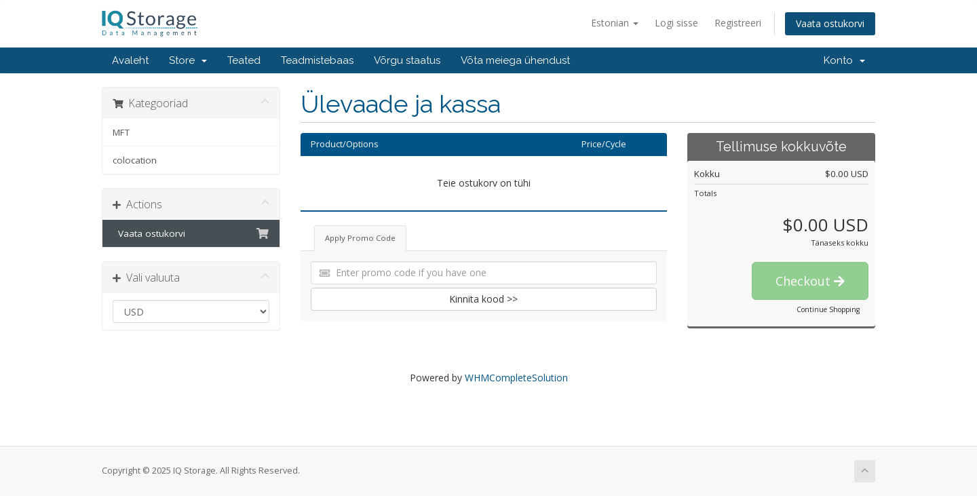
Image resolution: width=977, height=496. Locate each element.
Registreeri (737, 22)
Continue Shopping (828, 309)
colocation (135, 160)
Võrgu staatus (407, 60)
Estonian (614, 22)
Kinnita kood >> (483, 298)
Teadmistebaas (317, 60)
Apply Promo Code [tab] (360, 238)
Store (188, 60)
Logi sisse (676, 22)
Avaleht (130, 60)
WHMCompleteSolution (516, 377)
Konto (844, 60)
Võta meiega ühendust (515, 60)
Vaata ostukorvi (830, 23)
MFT (121, 132)
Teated (244, 60)
